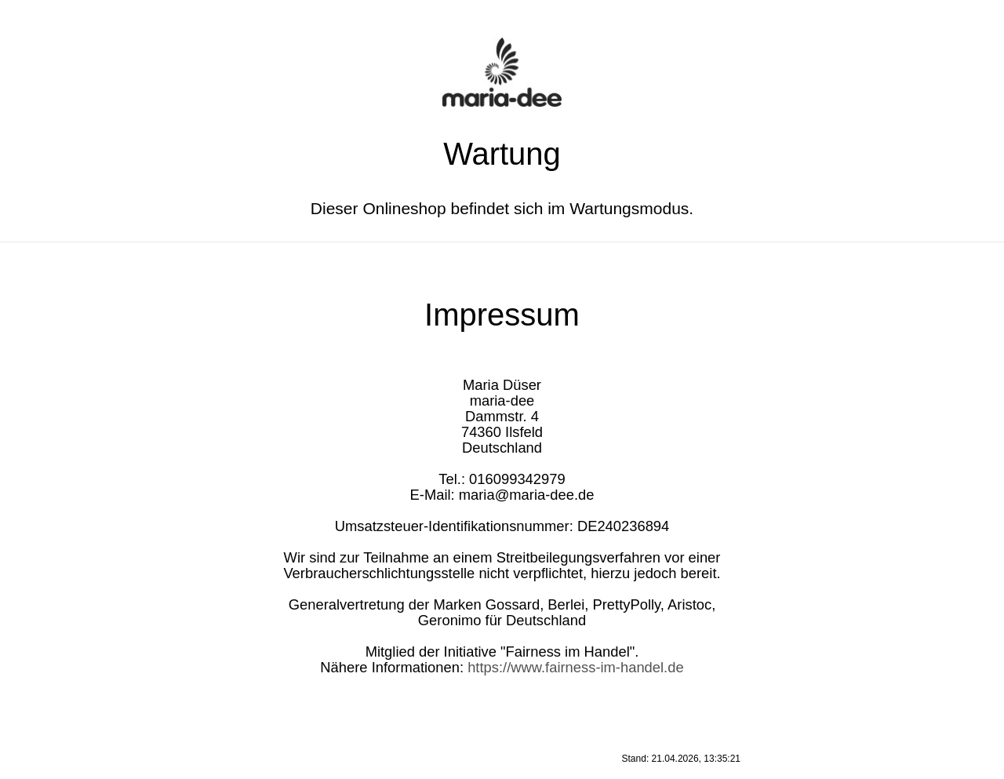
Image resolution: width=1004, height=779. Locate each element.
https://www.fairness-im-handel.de (575, 667)
